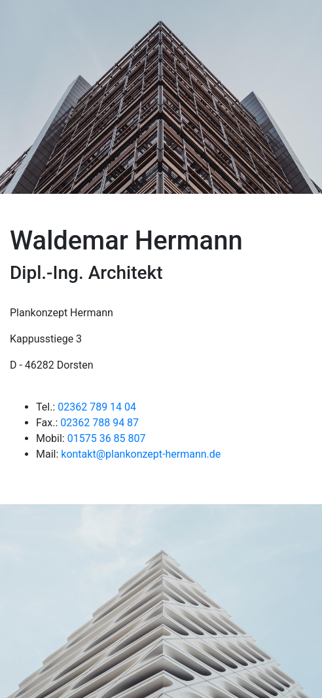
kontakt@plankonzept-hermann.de (141, 454)
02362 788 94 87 (99, 422)
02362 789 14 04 (97, 407)
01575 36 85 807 (106, 438)
